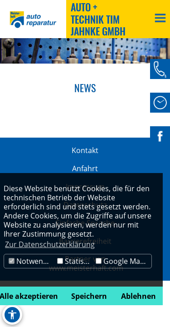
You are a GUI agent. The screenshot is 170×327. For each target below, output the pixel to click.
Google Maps (122, 261)
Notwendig (31, 261)
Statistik (74, 261)
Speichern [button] (89, 296)
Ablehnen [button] (138, 296)
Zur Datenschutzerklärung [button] (50, 244)
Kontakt (85, 150)
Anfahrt (85, 168)
